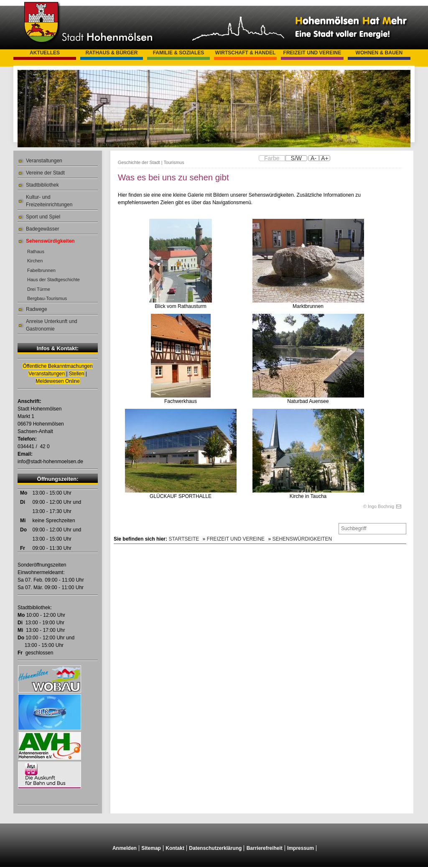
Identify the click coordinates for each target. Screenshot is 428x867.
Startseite (183, 539)
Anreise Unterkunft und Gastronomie (51, 325)
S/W (296, 158)
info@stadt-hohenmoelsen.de (50, 461)
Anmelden (124, 848)
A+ (325, 158)
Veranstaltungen (44, 161)
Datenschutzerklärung (215, 848)
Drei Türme (38, 289)
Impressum (300, 848)
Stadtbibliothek (42, 185)
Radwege (36, 309)
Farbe (272, 158)
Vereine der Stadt (45, 173)
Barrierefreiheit (265, 848)
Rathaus (35, 251)
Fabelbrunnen (41, 270)
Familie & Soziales (178, 53)
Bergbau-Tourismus (47, 298)
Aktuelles (45, 53)
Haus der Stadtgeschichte (53, 279)
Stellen (76, 374)
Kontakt (175, 848)
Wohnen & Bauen (379, 53)
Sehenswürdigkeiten (50, 241)
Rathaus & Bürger (111, 53)
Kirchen (35, 260)
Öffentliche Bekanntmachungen (57, 366)
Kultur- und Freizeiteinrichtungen (49, 201)
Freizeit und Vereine (312, 53)
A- (313, 158)
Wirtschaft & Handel (245, 53)
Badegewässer (42, 229)
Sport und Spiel (43, 217)
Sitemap (151, 848)
